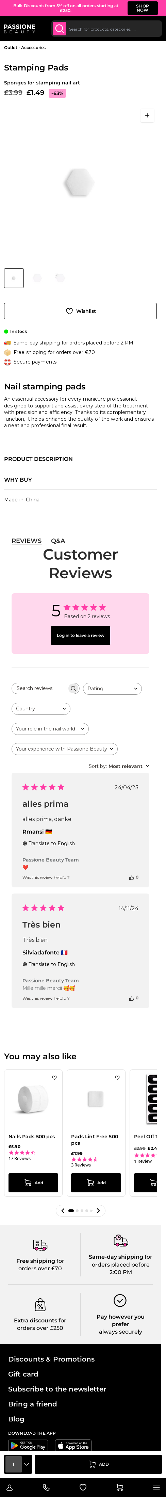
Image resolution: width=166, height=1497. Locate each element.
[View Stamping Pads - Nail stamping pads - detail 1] (37, 278)
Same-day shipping (116, 1245)
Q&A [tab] (58, 541)
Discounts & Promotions (51, 1347)
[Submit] (59, 28)
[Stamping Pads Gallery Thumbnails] (37, 278)
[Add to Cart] (98, 1464)
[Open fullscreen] (147, 115)
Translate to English (48, 843)
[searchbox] (39, 688)
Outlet (10, 47)
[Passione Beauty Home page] (19, 28)
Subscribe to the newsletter (57, 1377)
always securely (120, 1320)
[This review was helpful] (131, 877)
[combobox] (106, 28)
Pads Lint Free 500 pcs (94, 1139)
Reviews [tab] (27, 541)
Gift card (23, 1362)
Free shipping (35, 1249)
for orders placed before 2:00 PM (122, 1253)
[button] (63, 1199)
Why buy (18, 480)
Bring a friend (32, 1392)
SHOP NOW (142, 8)
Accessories (33, 47)
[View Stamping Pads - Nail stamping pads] (14, 278)
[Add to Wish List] (80, 311)
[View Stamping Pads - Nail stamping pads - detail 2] (60, 278)
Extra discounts (35, 1308)
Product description (38, 459)
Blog (16, 1407)
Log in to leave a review (80, 635)
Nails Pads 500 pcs (32, 1136)
